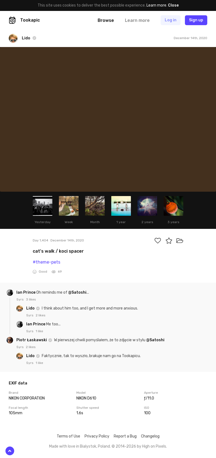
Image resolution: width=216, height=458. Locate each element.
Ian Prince (26, 292)
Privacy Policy (97, 436)
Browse (106, 20)
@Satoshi (77, 292)
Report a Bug (125, 436)
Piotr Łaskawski (32, 340)
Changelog (150, 436)
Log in (170, 20)
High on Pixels (154, 446)
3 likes (31, 299)
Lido (30, 308)
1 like (39, 331)
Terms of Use (68, 436)
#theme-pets (46, 262)
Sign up (196, 20)
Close (173, 5)
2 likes (41, 315)
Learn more (156, 5)
